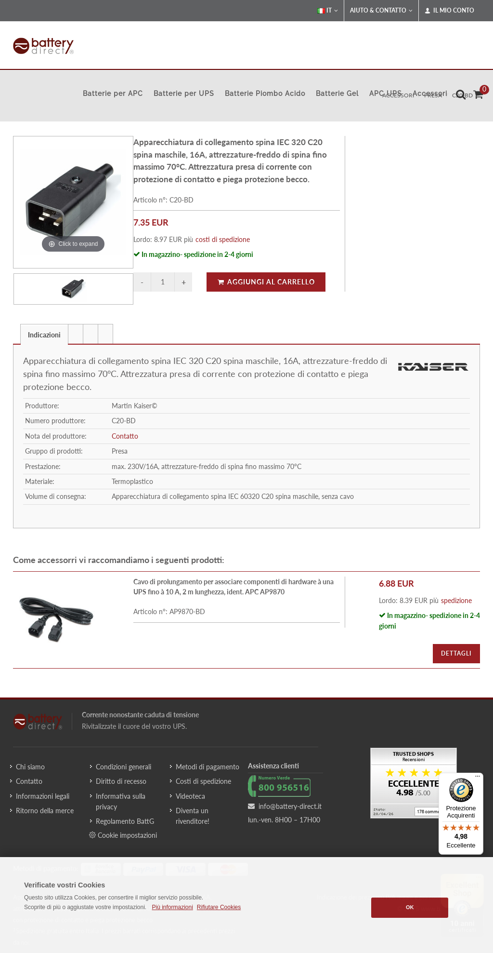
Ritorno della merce (45, 810)
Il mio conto (449, 10)
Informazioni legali (42, 796)
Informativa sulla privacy (120, 801)
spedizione (456, 600)
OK (410, 907)
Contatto (125, 436)
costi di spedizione (222, 239)
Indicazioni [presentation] (44, 335)
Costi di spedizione (203, 781)
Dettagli (456, 653)
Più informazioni (172, 907)
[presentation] (75, 334)
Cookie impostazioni (123, 835)
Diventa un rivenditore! (192, 815)
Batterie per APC (113, 93)
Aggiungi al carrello (266, 282)
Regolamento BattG (125, 821)
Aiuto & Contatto (381, 10)
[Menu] (477, 778)
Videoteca (190, 796)
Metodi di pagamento (207, 767)
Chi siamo (30, 767)
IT (327, 10)
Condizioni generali (123, 767)
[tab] (44, 334)
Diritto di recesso (121, 781)
